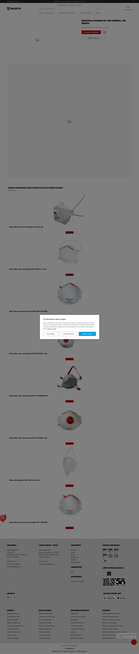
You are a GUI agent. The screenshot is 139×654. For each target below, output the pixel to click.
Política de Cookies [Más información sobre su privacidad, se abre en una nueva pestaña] (51, 328)
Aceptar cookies (87, 334)
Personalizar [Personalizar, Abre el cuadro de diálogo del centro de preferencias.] (51, 334)
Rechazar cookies (68, 334)
